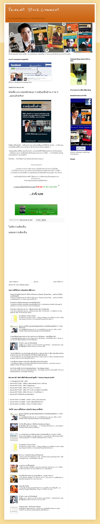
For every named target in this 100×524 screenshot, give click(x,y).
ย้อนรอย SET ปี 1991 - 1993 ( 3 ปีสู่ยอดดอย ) (22, 385)
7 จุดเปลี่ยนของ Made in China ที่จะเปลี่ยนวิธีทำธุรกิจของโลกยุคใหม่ (29, 361)
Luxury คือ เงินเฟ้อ (24, 486)
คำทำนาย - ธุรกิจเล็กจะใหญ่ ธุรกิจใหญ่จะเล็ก (31, 455)
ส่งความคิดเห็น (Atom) (22, 285)
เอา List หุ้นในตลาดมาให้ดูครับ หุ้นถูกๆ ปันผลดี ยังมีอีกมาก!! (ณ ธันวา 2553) (40, 434)
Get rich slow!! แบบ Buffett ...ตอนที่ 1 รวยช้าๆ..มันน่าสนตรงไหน (28, 399)
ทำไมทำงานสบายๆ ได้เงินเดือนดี (28, 343)
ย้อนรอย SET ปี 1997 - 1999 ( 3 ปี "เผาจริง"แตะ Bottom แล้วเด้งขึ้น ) (29, 390)
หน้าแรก (36, 282)
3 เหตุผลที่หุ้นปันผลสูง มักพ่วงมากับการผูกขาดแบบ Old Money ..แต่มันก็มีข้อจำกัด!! (33, 336)
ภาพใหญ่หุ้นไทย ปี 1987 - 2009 (18, 381)
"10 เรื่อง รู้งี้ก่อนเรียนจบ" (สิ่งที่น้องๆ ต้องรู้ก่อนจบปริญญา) (34, 424)
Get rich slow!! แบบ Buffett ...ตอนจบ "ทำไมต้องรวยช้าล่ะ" (26, 404)
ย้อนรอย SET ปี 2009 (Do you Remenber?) (22, 394)
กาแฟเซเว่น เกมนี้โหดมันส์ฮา (27, 465)
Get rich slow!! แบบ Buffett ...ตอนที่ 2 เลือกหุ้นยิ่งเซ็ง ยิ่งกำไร (26, 402)
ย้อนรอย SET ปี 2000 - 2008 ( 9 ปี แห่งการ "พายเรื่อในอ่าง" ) (26, 392)
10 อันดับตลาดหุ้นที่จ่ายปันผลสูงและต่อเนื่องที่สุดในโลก (25, 302)
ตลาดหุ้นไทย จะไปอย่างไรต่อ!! (27, 316)
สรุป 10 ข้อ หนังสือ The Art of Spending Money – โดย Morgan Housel (29, 368)
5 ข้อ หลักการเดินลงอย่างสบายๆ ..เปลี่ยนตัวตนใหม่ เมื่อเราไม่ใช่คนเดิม (29, 309)
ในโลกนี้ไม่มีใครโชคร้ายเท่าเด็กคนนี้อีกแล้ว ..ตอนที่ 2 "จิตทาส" (36, 475)
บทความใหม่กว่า (14, 282)
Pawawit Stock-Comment (34, 10)
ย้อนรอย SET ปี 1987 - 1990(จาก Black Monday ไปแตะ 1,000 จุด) (28, 383)
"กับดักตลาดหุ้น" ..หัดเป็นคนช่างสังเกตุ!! (30, 506)
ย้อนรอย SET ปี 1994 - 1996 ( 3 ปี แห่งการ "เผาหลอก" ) (25, 388)
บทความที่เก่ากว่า (58, 282)
